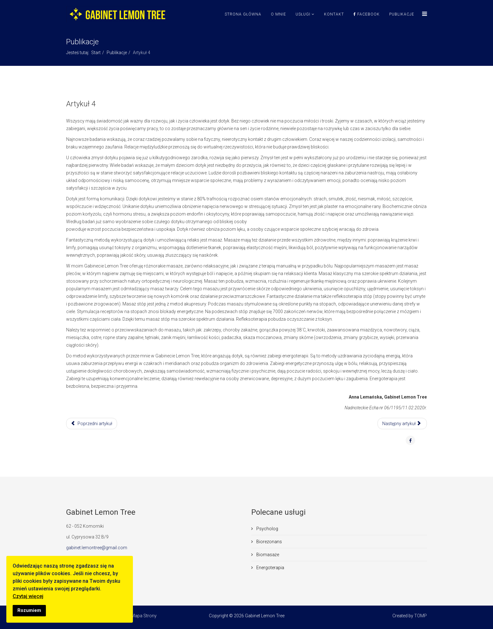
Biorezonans (268, 541)
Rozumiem (29, 610)
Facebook (366, 14)
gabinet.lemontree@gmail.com (96, 547)
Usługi (303, 14)
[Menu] (423, 14)
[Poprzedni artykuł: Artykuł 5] (91, 423)
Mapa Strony (144, 615)
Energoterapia (269, 567)
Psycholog (266, 528)
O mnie (278, 14)
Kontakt (334, 14)
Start (96, 52)
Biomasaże (267, 554)
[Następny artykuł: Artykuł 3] (402, 423)
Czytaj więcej (28, 596)
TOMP (420, 615)
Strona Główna (243, 14)
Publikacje (401, 14)
